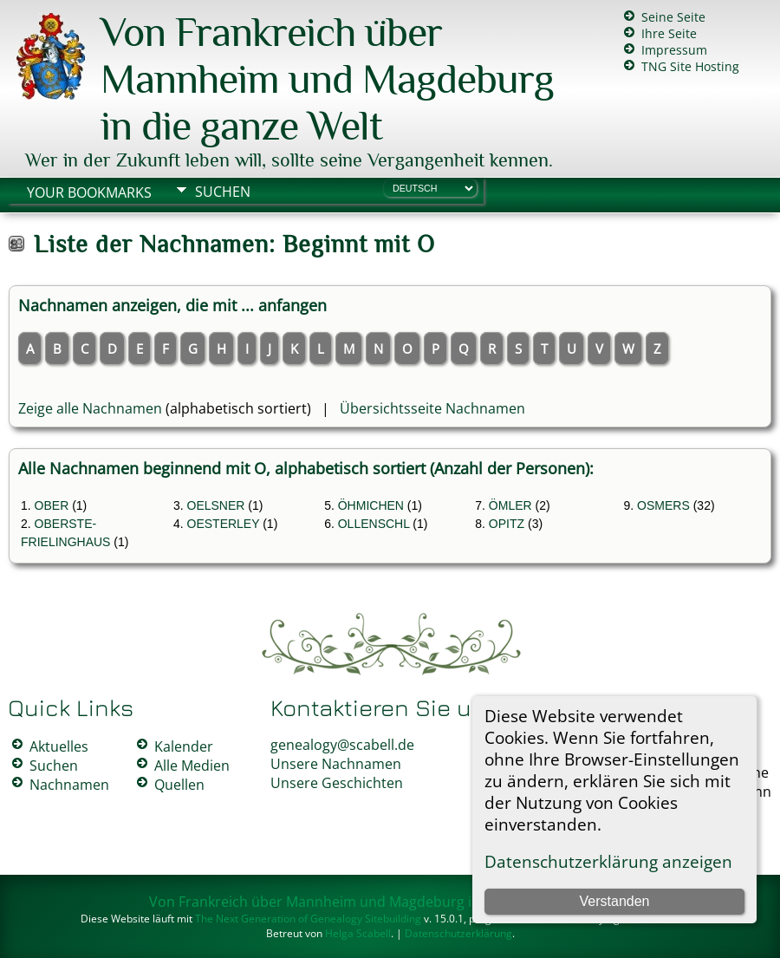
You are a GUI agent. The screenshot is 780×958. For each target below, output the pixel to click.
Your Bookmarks (89, 192)
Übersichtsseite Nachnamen (432, 408)
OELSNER (216, 505)
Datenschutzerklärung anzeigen (608, 861)
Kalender (183, 746)
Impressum (674, 50)
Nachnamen (69, 784)
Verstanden (615, 901)
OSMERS (663, 505)
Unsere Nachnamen (335, 763)
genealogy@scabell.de (342, 744)
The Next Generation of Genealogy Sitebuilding (308, 918)
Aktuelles (58, 746)
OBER (52, 505)
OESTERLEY (223, 524)
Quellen (179, 784)
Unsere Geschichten (336, 782)
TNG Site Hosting (690, 66)
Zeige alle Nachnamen (90, 408)
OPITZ (506, 524)
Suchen (222, 191)
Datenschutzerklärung (458, 933)
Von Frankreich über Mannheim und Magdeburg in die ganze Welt (327, 79)
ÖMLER (510, 505)
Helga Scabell (358, 933)
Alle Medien (192, 765)
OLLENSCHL (374, 524)
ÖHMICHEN (371, 505)
